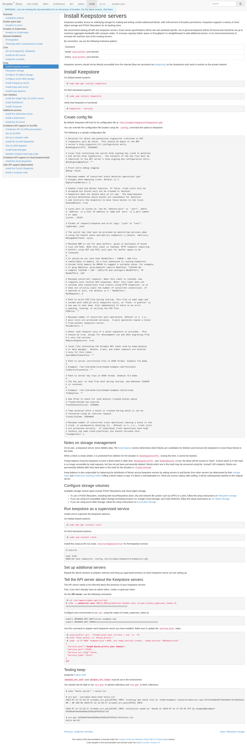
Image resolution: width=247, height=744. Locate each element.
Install (92, 4)
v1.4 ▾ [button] (102, 4)
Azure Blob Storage (146, 502)
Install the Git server (15, 122)
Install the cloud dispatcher (19, 161)
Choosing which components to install (24, 44)
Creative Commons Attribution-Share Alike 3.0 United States (143, 739)
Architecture (59, 4)
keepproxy (160, 64)
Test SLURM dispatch (16, 145)
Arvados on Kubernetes (17, 32)
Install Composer (14, 106)
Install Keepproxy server (17, 83)
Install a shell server (15, 118)
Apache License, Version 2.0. (148, 742)
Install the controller (15, 59)
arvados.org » (119, 4)
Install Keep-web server (17, 87)
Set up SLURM (13, 133)
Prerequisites (12, 39)
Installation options (15, 18)
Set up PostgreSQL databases (20, 51)
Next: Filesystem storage (232, 731)
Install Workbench (14, 102)
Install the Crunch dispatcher (19, 168)
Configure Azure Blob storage (20, 79)
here (110, 9)
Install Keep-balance (16, 91)
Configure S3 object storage (19, 74)
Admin (81, 4)
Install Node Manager (16, 150)
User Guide (32, 4)
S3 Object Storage (221, 499)
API (71, 4)
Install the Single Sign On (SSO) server (25, 98)
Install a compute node (17, 172)
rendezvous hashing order (87, 475)
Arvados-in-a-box (14, 25)
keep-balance (125, 448)
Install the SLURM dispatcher (20, 141)
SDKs (45, 4)
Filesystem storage (15, 70)
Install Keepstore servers (18, 66)
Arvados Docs (12, 3)
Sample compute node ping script (22, 154)
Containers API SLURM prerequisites (24, 129)
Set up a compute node (17, 137)
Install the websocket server (19, 114)
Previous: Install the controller (78, 731)
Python (80, 675)
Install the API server (16, 55)
